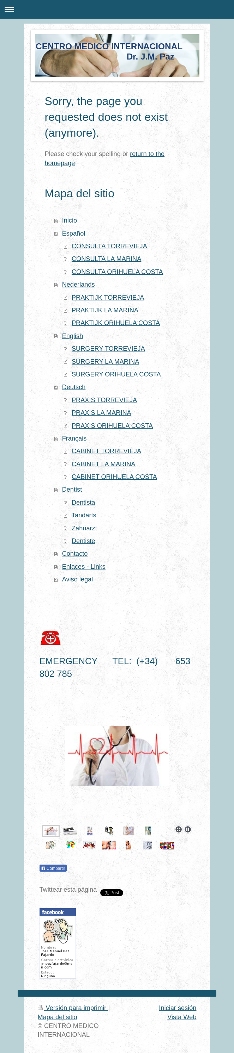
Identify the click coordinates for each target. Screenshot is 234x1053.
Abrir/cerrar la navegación (117, 9)
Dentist (72, 489)
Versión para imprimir (73, 1007)
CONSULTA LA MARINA (106, 258)
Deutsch (74, 387)
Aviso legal (77, 579)
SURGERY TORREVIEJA (108, 348)
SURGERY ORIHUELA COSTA (116, 374)
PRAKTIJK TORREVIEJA (108, 297)
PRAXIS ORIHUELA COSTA (112, 425)
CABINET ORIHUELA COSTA (114, 476)
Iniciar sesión (177, 1007)
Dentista (83, 502)
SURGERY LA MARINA (105, 361)
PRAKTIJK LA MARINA (105, 310)
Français (74, 438)
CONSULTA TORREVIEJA (109, 246)
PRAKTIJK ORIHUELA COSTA (116, 322)
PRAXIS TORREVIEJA (104, 400)
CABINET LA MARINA (104, 464)
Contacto (75, 553)
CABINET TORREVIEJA (106, 451)
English (72, 335)
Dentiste (83, 540)
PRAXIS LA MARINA (101, 412)
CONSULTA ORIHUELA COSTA (117, 271)
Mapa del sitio (57, 1017)
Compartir (53, 868)
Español (73, 233)
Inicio (69, 220)
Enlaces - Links (84, 566)
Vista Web (181, 1017)
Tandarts (84, 515)
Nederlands (78, 284)
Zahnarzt (84, 528)
